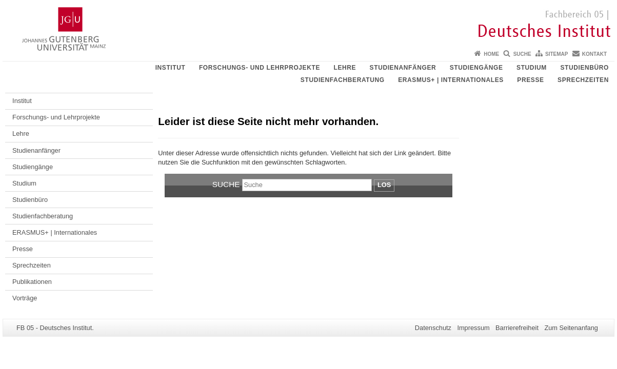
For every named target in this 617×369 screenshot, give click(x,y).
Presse (530, 80)
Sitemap (556, 54)
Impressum (473, 328)
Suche (522, 54)
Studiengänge (476, 67)
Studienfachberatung (343, 80)
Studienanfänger (403, 67)
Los (384, 185)
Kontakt (594, 54)
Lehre (344, 67)
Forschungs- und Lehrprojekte (259, 67)
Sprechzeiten (583, 80)
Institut (170, 67)
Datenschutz (433, 328)
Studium (531, 67)
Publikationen (32, 281)
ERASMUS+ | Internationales (451, 80)
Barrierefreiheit (517, 328)
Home (491, 54)
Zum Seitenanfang (571, 328)
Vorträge (24, 298)
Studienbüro (584, 67)
